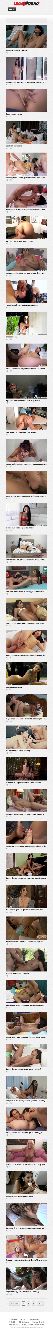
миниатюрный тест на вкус (17, 50)
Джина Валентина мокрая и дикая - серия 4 (23, 1069)
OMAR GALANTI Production (33, 1325)
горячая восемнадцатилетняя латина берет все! (25, 273)
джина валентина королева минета (20, 528)
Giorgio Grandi (38, 1322)
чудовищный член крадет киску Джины (22, 305)
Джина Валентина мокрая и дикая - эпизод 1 (24, 1133)
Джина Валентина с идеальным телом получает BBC (27, 369)
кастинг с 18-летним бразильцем (19, 241)
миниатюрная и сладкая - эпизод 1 (20, 1196)
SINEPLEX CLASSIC (18, 1319)
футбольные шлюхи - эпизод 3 (18, 751)
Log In (11, 9)
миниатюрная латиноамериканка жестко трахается (26, 210)
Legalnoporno (26, 1327)
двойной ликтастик (14, 146)
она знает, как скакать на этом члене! (21, 432)
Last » (40, 1304)
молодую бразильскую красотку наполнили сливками (28, 464)
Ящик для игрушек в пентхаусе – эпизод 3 (23, 1292)
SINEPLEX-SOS (35, 1319)
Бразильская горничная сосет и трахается (23, 401)
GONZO (12, 1322)
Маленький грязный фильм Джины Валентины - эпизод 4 (29, 910)
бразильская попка (14, 114)
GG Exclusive (24, 1322)
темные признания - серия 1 (17, 974)
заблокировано (12, 337)
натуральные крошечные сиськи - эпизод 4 (23, 783)
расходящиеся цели (14, 687)
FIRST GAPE (14, 1325)
